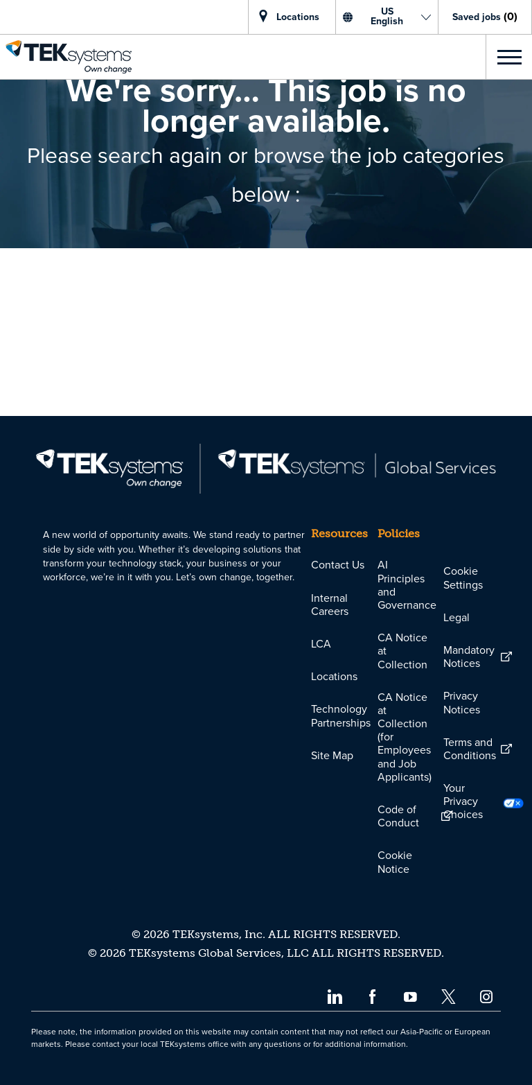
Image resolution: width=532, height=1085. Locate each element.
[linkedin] (334, 996)
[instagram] (486, 996)
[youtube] (410, 996)
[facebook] (372, 996)
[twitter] (448, 996)
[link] (66, 57)
